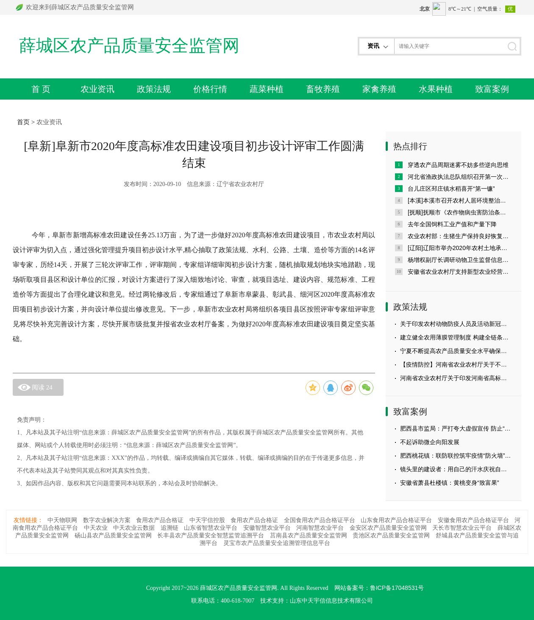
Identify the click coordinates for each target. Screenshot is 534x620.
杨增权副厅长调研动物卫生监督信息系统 (460, 259)
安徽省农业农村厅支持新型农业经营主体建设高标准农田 (460, 271)
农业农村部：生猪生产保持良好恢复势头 (460, 236)
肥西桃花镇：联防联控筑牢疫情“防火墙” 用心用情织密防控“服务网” (456, 455)
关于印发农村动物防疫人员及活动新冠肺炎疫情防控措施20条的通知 (456, 323)
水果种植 (436, 89)
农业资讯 (97, 89)
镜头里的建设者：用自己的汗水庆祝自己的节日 (456, 469)
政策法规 (154, 89)
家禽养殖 (379, 89)
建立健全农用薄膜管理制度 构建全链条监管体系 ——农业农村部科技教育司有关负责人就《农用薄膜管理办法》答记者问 (456, 337)
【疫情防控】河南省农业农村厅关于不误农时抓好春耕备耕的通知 (456, 364)
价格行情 (210, 89)
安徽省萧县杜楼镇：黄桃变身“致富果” (449, 482)
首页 (23, 121)
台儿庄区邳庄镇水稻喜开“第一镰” (451, 188)
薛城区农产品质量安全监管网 (129, 45)
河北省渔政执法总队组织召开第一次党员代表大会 (460, 176)
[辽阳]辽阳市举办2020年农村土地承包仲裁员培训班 (460, 248)
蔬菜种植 (267, 89)
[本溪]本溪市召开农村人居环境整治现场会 (460, 200)
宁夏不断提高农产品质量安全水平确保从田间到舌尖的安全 (456, 351)
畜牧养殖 (323, 89)
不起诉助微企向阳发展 (429, 442)
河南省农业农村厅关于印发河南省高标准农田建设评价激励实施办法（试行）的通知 (456, 378)
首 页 (41, 89)
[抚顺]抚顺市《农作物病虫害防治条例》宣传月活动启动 (460, 212)
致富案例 (492, 89)
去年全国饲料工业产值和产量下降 (452, 224)
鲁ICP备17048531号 (397, 587)
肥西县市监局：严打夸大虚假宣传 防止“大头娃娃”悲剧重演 (456, 428)
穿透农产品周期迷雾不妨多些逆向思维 (458, 164)
